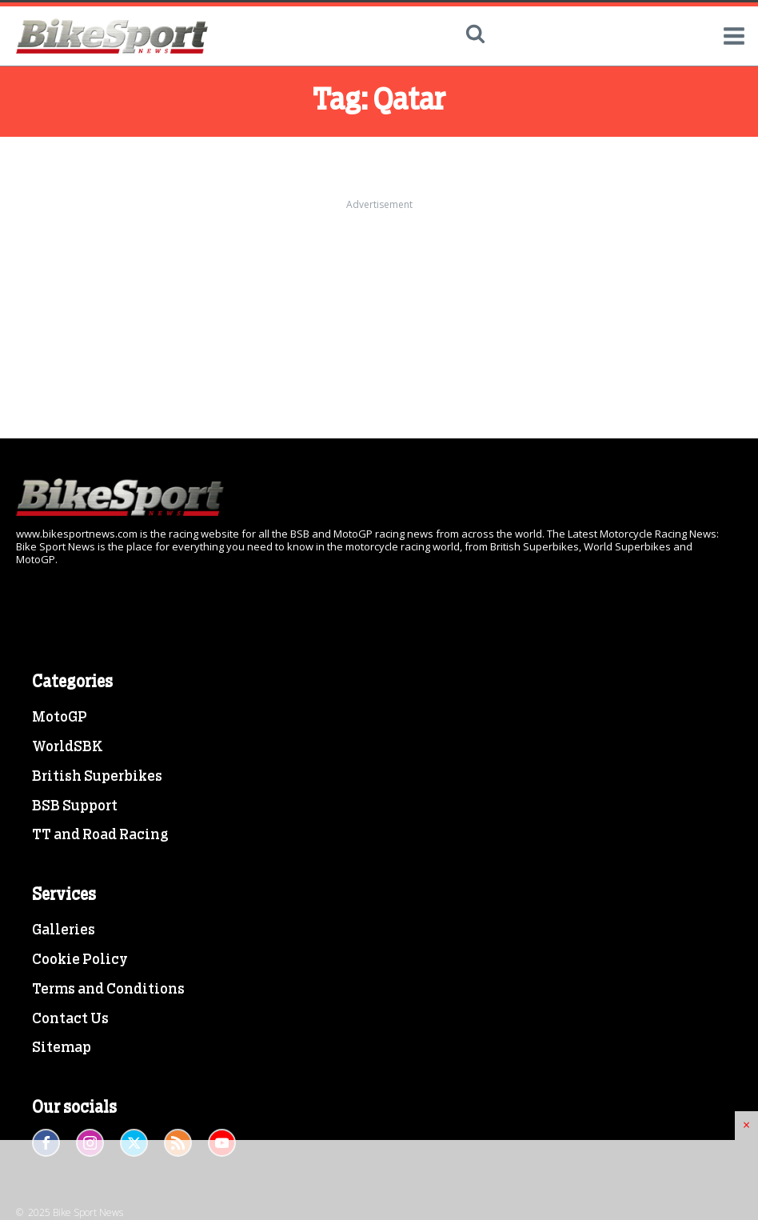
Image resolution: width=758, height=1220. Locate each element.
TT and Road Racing (100, 835)
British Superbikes (97, 777)
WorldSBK (67, 747)
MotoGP (59, 717)
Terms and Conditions (108, 989)
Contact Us (70, 1019)
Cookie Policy (80, 960)
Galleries (63, 930)
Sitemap (61, 1048)
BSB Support (75, 806)
